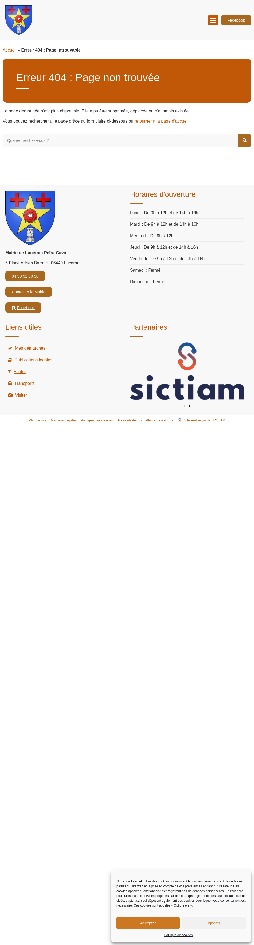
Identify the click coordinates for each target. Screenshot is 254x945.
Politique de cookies (178, 935)
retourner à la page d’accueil (162, 121)
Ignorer (214, 923)
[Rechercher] (244, 140)
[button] (213, 20)
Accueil (10, 50)
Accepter (148, 923)
